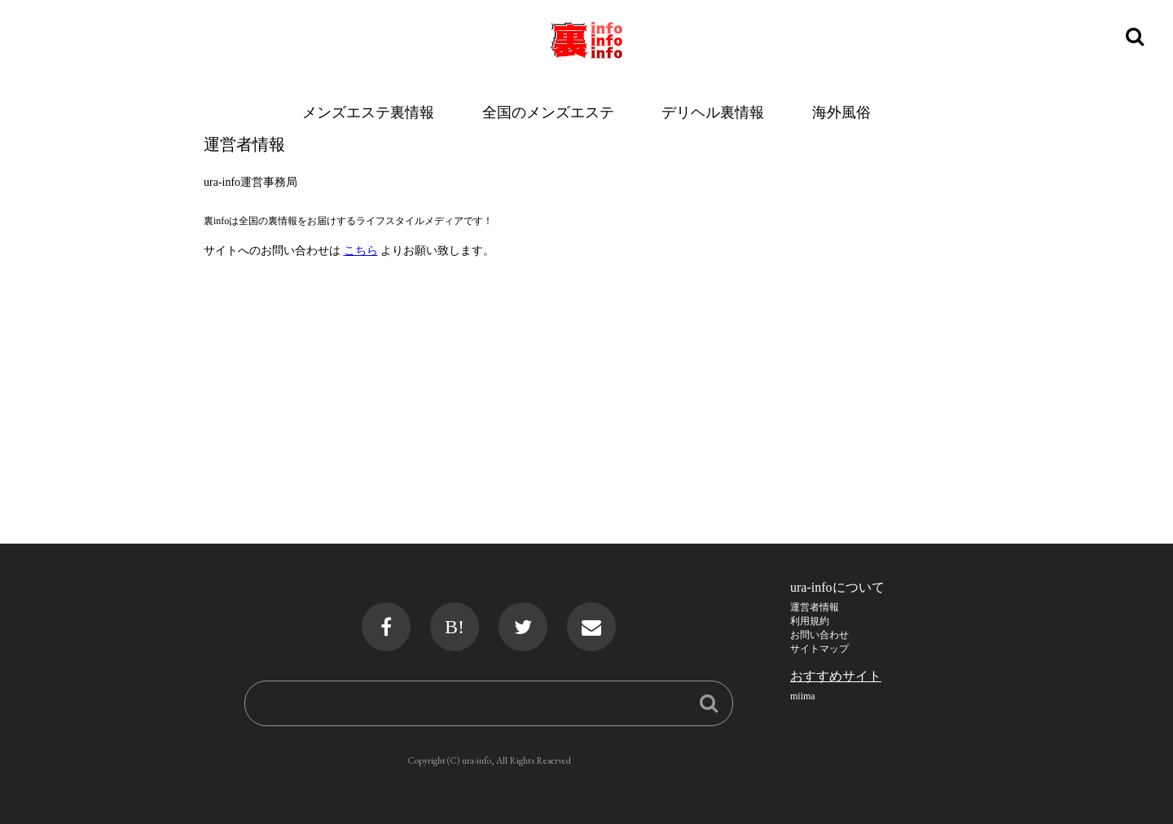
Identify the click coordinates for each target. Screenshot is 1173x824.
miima (802, 696)
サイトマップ (819, 648)
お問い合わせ (819, 635)
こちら (361, 251)
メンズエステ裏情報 (368, 112)
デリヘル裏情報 (712, 112)
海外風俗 (841, 112)
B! (454, 626)
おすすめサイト (835, 676)
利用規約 (809, 621)
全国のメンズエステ (548, 112)
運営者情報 (814, 607)
